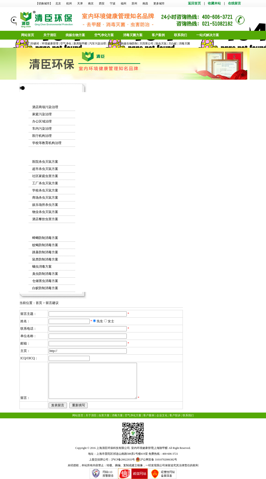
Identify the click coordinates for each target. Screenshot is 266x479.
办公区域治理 (42, 121)
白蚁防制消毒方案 (45, 288)
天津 (80, 3)
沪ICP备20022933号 (123, 459)
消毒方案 (117, 415)
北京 (58, 3)
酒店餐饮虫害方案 (45, 219)
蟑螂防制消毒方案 (45, 238)
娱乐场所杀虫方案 (45, 205)
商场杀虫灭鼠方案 (45, 197)
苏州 (134, 3)
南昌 (145, 3)
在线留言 (234, 3)
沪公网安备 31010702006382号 (156, 459)
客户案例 (158, 35)
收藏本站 (214, 3)
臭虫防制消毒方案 (45, 274)
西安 (101, 3)
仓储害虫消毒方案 (45, 281)
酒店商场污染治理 (45, 107)
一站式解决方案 (207, 35)
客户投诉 (174, 415)
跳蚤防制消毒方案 (45, 252)
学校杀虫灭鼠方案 (45, 190)
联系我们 (180, 35)
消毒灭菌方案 (132, 35)
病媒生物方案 (75, 35)
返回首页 (194, 3)
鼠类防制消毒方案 (45, 259)
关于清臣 (49, 35)
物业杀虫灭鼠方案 (45, 212)
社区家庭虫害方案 (45, 176)
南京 (91, 3)
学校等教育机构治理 (46, 143)
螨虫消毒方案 (42, 266)
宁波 (112, 3)
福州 (123, 3)
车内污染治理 (42, 128)
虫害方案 (104, 415)
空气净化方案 (104, 35)
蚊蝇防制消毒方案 (45, 245)
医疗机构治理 (42, 136)
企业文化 (162, 415)
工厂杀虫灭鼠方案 (45, 183)
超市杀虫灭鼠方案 (45, 169)
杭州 (69, 3)
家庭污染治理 (42, 114)
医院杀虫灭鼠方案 (45, 161)
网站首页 (27, 35)
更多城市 (159, 3)
